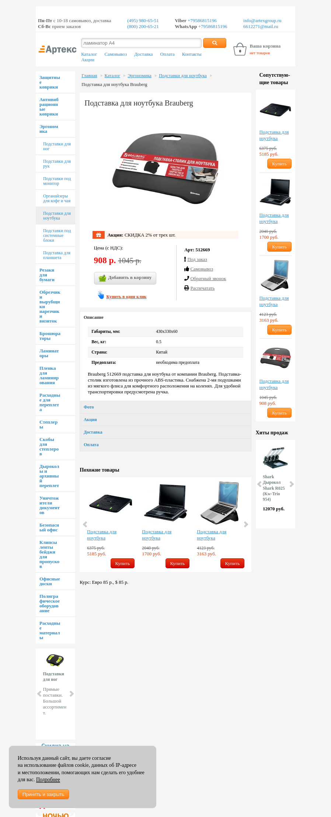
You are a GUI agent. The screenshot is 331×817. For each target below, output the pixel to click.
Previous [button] (85, 524)
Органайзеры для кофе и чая (56, 198)
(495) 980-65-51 (143, 20)
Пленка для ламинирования (49, 375)
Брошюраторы (49, 336)
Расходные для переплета (49, 402)
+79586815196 (202, 20)
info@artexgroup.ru (262, 20)
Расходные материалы (49, 630)
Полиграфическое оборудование (49, 603)
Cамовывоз (201, 269)
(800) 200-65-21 (143, 26)
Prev (40, 694)
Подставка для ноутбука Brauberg (114, 84)
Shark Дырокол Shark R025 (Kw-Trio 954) (274, 488)
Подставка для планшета (56, 255)
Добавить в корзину (125, 278)
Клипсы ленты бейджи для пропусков (49, 554)
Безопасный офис (49, 527)
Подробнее (48, 779)
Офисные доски (49, 581)
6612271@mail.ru (260, 26)
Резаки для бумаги (47, 274)
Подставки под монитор (57, 181)
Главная (89, 75)
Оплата (167, 54)
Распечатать (202, 288)
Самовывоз (115, 54)
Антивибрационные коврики (49, 107)
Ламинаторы (49, 353)
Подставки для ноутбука (57, 216)
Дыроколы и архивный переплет (49, 475)
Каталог (89, 54)
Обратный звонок (208, 278)
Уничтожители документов (49, 505)
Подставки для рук (57, 164)
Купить (122, 563)
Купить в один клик (127, 296)
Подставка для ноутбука (101, 535)
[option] (111, 524)
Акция (90, 419)
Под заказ (197, 259)
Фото (89, 407)
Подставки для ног (57, 146)
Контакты (192, 54)
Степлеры (48, 424)
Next (71, 694)
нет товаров (260, 53)
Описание (94, 317)
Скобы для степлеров (49, 446)
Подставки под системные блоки (57, 235)
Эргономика (48, 129)
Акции (87, 59)
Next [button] (245, 524)
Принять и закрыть (43, 794)
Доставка (143, 54)
